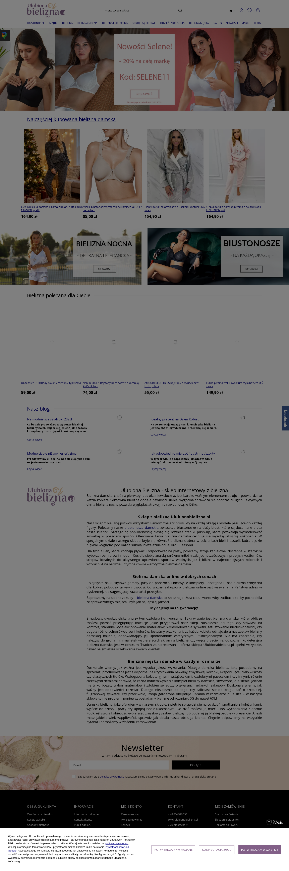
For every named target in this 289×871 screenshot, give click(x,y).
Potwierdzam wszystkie (259, 850)
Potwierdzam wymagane (173, 850)
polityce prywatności (116, 843)
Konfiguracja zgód (217, 850)
